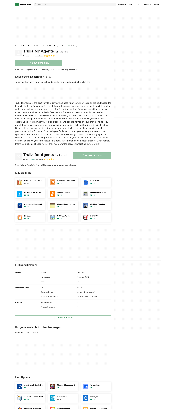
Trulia (50, 77)
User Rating (45, 56)
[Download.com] (23, 4)
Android (146, 4)
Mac (130, 4)
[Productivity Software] (34, 46)
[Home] (17, 46)
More (156, 4)
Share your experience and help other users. (60, 69)
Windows (121, 4)
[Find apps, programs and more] (75, 4)
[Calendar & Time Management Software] (55, 46)
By (26, 56)
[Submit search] (36, 4)
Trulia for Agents (45, 51)
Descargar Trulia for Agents (25, 332)
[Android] (23, 46)
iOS (138, 4)
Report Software (63, 317)
